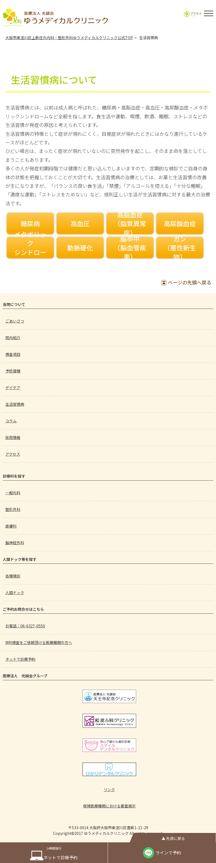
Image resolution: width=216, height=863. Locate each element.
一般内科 (12, 492)
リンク (109, 789)
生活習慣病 (14, 404)
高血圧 (80, 223)
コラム (11, 420)
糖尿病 (30, 223)
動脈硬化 (80, 247)
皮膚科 (11, 526)
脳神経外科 (14, 542)
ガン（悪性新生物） (180, 247)
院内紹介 (12, 337)
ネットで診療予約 (20, 659)
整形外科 (12, 509)
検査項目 (12, 354)
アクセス (12, 454)
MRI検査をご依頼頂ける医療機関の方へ (38, 642)
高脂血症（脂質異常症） (130, 223)
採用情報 (12, 437)
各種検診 (12, 576)
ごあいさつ (14, 321)
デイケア (12, 387)
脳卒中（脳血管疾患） (130, 247)
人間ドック (14, 592)
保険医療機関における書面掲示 (109, 806)
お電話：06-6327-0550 (25, 625)
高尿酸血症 (180, 223)
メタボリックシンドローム (30, 247)
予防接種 (12, 371)
